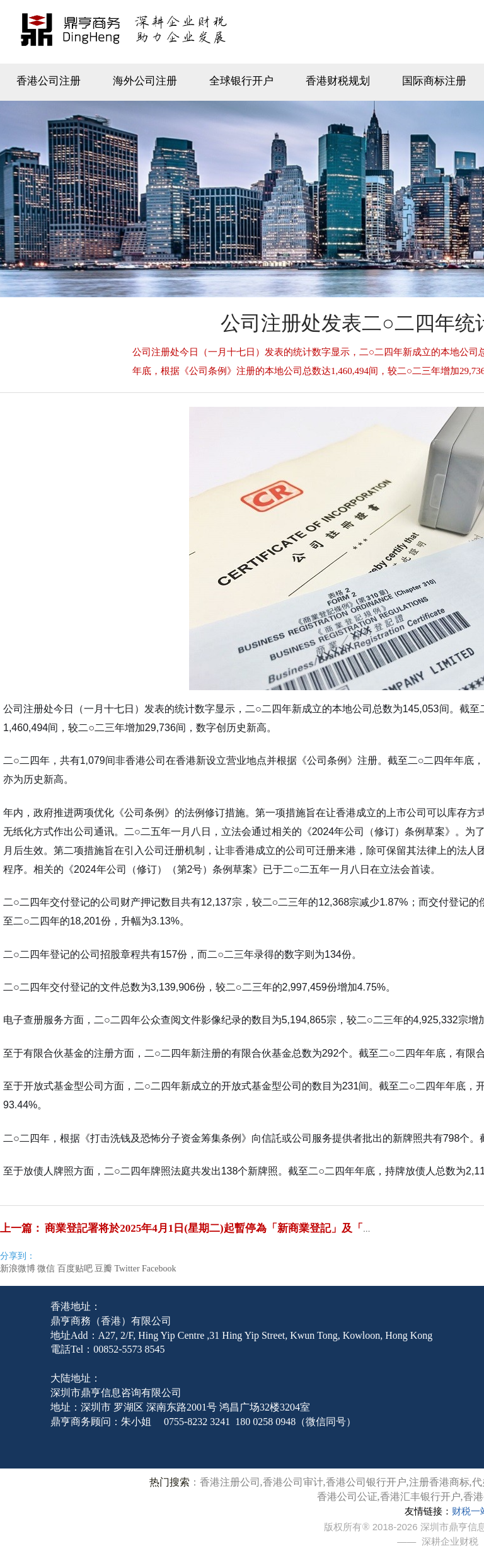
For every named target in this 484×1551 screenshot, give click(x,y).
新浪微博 (17, 1268)
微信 (46, 1268)
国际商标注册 (434, 81)
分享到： (17, 1256)
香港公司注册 (48, 81)
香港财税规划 (338, 81)
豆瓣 (103, 1268)
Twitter (126, 1268)
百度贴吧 (75, 1268)
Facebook (159, 1268)
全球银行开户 (241, 81)
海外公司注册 (145, 81)
